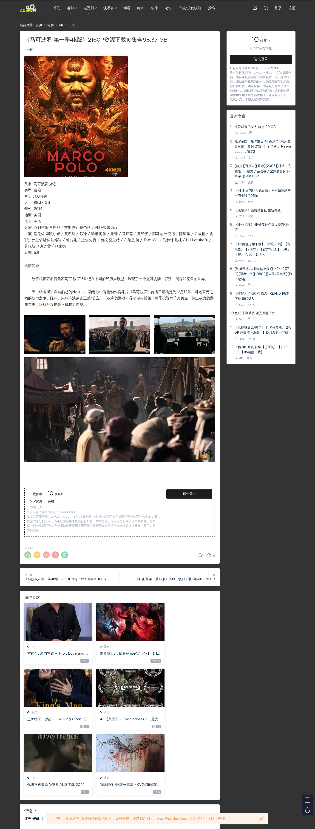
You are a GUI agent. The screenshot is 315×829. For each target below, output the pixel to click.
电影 (70, 8)
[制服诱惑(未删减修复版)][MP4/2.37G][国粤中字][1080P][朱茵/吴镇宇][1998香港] (263, 274)
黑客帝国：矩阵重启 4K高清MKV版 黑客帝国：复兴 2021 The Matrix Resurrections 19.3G (263, 146)
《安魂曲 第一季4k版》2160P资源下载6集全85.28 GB (175, 579)
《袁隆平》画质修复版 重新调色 (258, 210)
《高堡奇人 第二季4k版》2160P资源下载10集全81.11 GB (65, 579)
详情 (221, 818)
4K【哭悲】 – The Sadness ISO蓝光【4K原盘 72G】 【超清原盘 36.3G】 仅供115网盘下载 (54, 720)
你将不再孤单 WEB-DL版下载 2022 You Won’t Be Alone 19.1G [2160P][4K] (119, 720)
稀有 (140, 8)
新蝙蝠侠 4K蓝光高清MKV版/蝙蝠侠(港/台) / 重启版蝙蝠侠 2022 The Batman (184, 720)
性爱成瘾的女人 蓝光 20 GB (255, 127)
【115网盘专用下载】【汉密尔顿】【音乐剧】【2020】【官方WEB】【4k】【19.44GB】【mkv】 (263, 249)
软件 (154, 8)
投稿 (211, 8)
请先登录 (189, 493)
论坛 (168, 8)
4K (31, 49)
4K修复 (28, 8)
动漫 (126, 8)
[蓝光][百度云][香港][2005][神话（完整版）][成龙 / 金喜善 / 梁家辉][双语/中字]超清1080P (263, 171)
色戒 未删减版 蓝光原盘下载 (255, 313)
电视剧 (88, 8)
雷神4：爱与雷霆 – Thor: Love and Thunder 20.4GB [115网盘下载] (54, 654)
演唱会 (108, 8)
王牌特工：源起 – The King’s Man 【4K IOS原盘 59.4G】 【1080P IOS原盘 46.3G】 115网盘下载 (184, 654)
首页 (56, 8)
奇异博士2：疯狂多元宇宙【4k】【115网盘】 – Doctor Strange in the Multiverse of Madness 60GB (119, 654)
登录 (35, 753)
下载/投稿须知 (190, 8)
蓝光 (99, 646)
